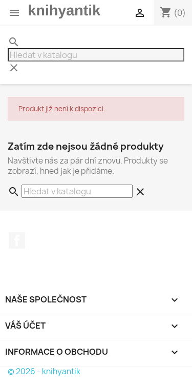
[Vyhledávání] (96, 55)
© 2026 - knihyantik (44, 371)
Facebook (17, 240)
